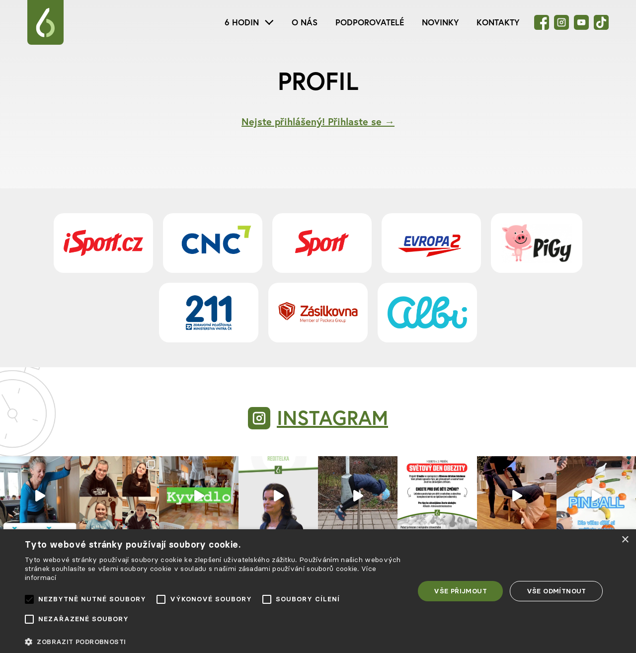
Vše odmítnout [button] (556, 591)
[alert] (318, 591)
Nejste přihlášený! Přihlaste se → (318, 121)
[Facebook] (541, 22)
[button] (214, 642)
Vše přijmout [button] (460, 591)
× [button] (625, 540)
